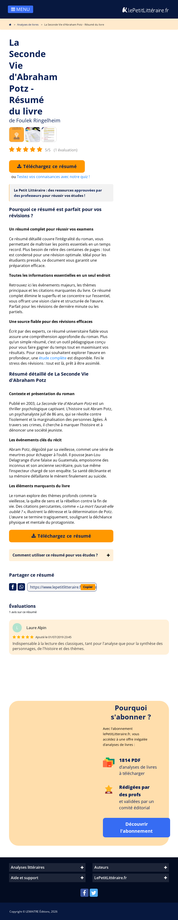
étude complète (53, 358)
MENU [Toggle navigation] (20, 9)
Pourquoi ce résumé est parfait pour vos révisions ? (55, 212)
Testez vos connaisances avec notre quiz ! (53, 176)
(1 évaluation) (65, 150)
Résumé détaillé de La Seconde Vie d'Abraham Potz (49, 377)
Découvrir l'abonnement (136, 827)
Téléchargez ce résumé (47, 166)
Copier (88, 587)
